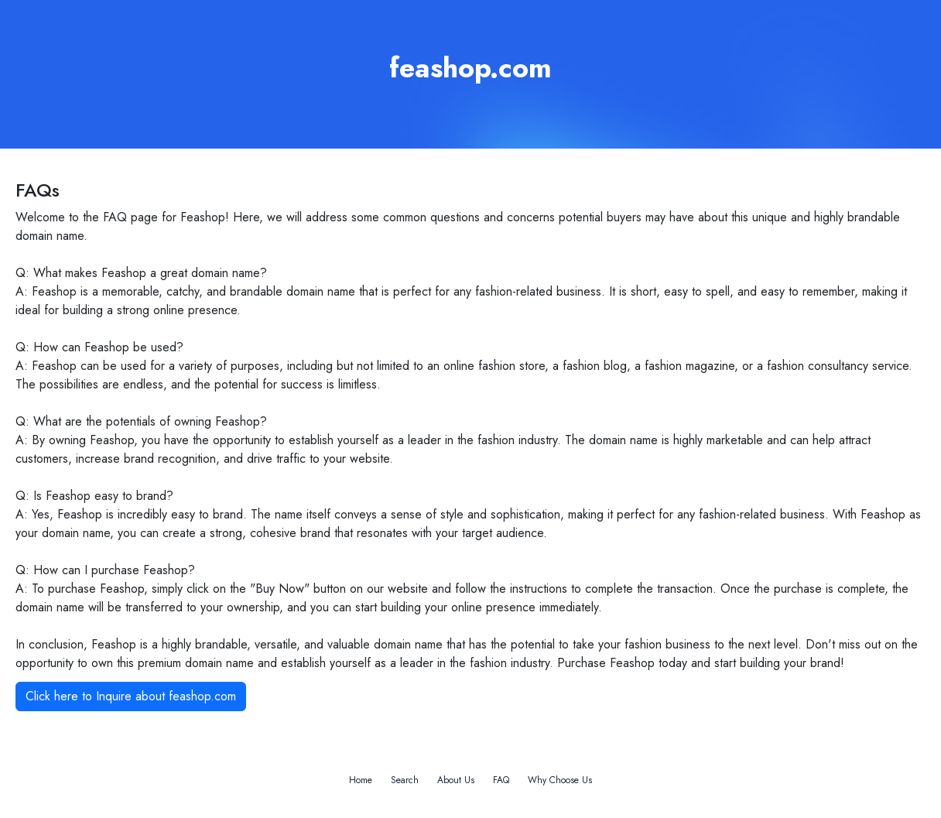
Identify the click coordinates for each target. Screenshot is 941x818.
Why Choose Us (560, 780)
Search (405, 780)
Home (360, 780)
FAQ (501, 780)
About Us (455, 780)
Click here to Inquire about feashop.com (131, 696)
